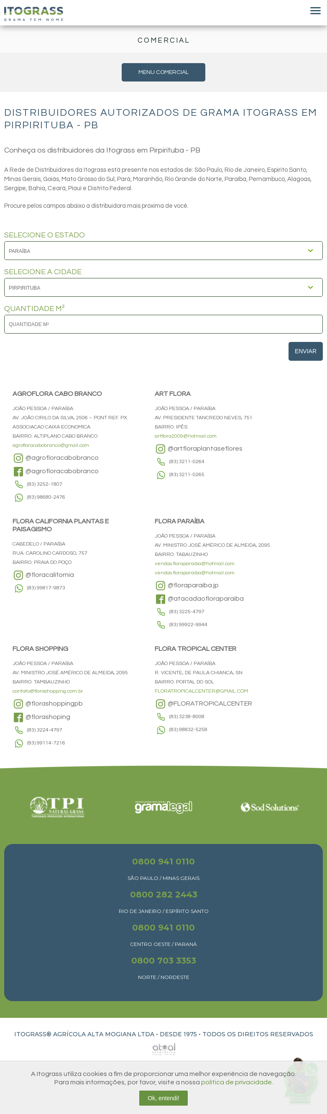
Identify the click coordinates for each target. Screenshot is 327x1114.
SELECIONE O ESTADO (44, 235)
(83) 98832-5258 (188, 729)
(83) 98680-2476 (46, 497)
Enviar (306, 351)
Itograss (33, 13)
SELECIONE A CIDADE (43, 272)
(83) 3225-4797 (186, 611)
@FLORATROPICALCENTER (203, 704)
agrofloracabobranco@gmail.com (51, 445)
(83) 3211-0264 (186, 461)
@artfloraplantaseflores (199, 449)
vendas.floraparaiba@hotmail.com (195, 563)
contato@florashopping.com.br (48, 691)
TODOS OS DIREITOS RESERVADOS (257, 1034)
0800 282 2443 (163, 895)
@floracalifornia (43, 575)
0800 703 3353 (163, 961)
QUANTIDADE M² (34, 309)
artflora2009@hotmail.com (186, 436)
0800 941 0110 (163, 862)
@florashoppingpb (48, 704)
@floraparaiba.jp (187, 585)
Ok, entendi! (163, 1098)
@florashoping (41, 717)
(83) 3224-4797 (44, 730)
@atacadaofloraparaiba (199, 599)
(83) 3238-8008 (186, 716)
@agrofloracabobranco (56, 458)
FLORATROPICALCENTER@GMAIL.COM (201, 691)
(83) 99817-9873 (46, 588)
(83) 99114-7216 (46, 743)
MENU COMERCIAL (163, 72)
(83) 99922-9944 (188, 624)
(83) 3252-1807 (44, 484)
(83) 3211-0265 (186, 474)
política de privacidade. (237, 1082)
